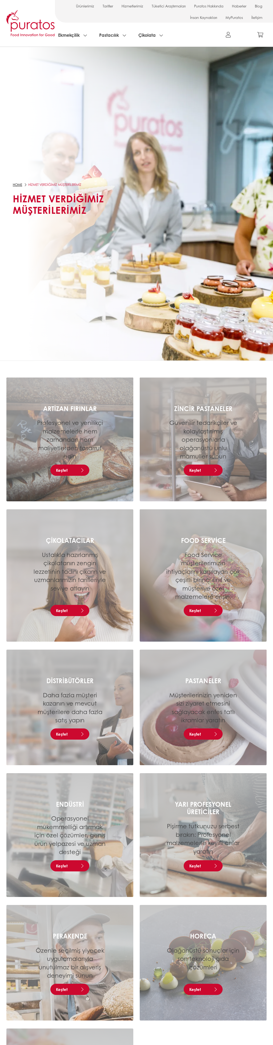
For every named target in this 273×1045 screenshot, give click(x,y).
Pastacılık (109, 35)
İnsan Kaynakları (203, 17)
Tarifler (108, 6)
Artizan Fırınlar (70, 408)
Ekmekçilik (69, 35)
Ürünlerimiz (85, 6)
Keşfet (62, 470)
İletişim (256, 17)
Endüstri (70, 804)
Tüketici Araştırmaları (169, 6)
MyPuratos (234, 17)
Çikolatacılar (70, 540)
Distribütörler (70, 680)
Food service (203, 540)
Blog (258, 6)
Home (17, 184)
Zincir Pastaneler (203, 408)
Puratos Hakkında (208, 6)
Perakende (70, 935)
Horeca (203, 935)
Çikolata (147, 35)
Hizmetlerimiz (132, 6)
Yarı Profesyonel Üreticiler (203, 808)
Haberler (239, 6)
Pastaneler (203, 680)
